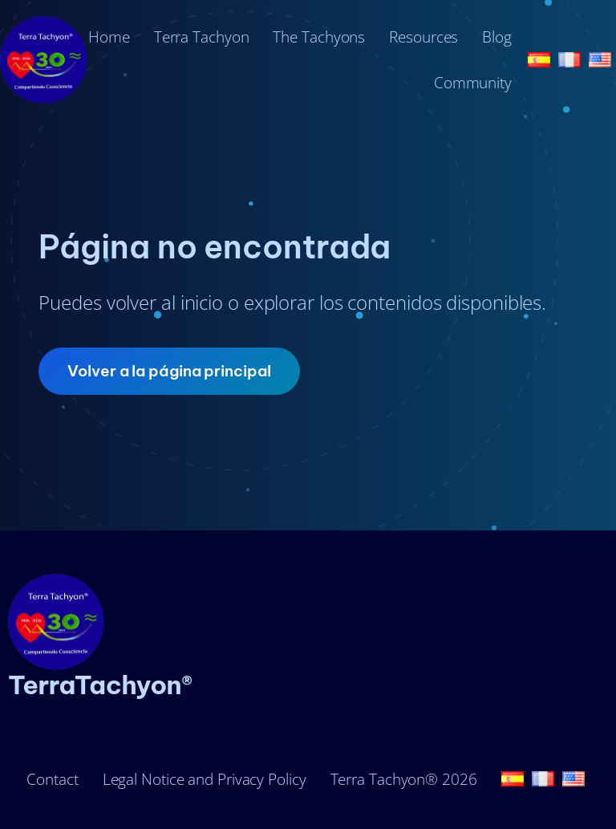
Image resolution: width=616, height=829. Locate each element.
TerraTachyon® (100, 684)
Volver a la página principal (168, 370)
